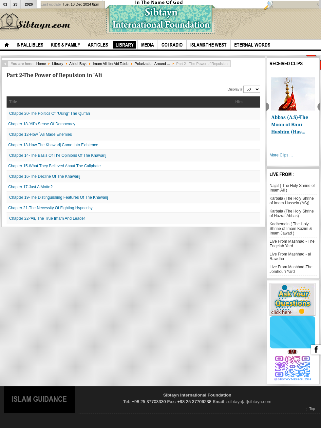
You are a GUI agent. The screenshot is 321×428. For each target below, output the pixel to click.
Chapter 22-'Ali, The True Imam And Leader (47, 218)
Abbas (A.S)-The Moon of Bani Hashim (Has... (289, 124)
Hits (239, 102)
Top (312, 409)
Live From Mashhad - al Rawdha (290, 256)
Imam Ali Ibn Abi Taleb (110, 64)
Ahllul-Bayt (78, 64)
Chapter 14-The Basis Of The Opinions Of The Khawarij (57, 155)
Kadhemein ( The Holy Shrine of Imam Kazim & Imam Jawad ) (291, 228)
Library (57, 64)
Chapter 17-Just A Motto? (30, 187)
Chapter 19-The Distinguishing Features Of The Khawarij (58, 197)
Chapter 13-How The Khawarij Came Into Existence (53, 145)
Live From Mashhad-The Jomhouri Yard (291, 269)
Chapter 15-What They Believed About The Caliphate (54, 166)
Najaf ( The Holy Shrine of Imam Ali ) (292, 188)
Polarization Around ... (152, 64)
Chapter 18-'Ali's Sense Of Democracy (41, 124)
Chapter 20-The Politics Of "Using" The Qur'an (49, 113)
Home (41, 64)
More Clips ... (281, 155)
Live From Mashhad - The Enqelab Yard (292, 243)
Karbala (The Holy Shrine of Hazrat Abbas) (292, 213)
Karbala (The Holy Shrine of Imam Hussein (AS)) (292, 200)
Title (13, 102)
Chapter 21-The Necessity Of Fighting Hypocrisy (50, 208)
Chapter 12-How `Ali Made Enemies (40, 134)
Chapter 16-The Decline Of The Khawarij (44, 176)
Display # (235, 89)
